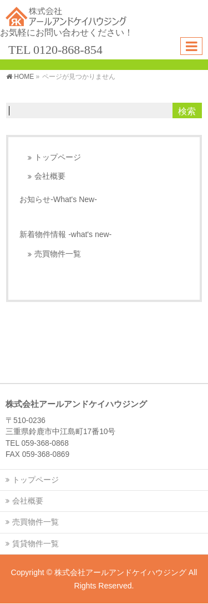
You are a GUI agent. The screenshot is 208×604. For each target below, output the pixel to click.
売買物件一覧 (57, 254)
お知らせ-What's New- (58, 199)
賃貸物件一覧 (35, 543)
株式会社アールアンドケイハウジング (120, 572)
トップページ (57, 157)
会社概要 (49, 176)
